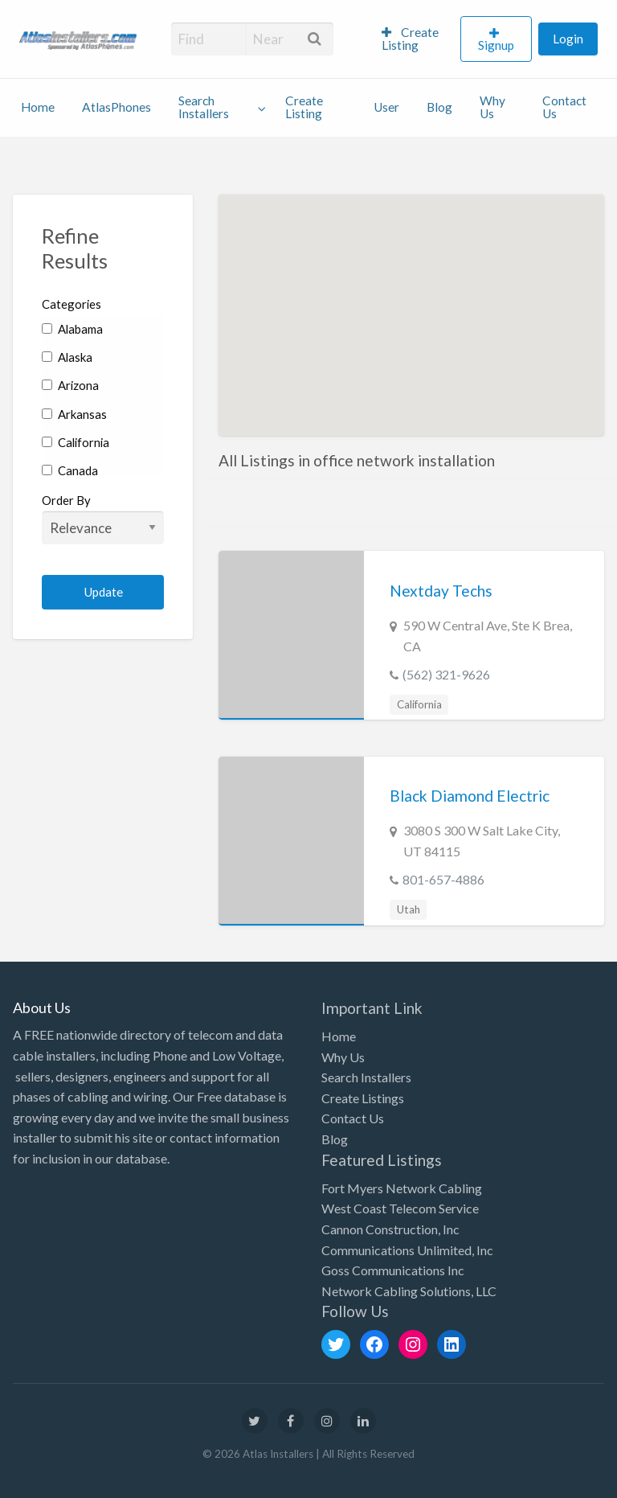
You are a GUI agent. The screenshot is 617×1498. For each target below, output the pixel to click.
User (386, 107)
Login (568, 38)
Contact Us (564, 107)
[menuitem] (414, 39)
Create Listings (362, 1098)
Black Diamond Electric (470, 795)
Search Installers (203, 107)
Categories (71, 304)
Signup (496, 45)
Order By (103, 518)
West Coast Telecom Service (400, 1208)
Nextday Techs (441, 590)
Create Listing (410, 38)
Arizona (70, 385)
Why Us (492, 107)
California (75, 442)
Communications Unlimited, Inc (407, 1250)
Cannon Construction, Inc (390, 1229)
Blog (439, 107)
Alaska (67, 357)
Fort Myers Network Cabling (401, 1188)
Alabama (72, 329)
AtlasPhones (116, 107)
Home (38, 107)
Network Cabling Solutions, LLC (408, 1291)
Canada (70, 470)
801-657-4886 (443, 879)
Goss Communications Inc (392, 1270)
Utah (408, 909)
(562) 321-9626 (446, 674)
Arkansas (74, 414)
